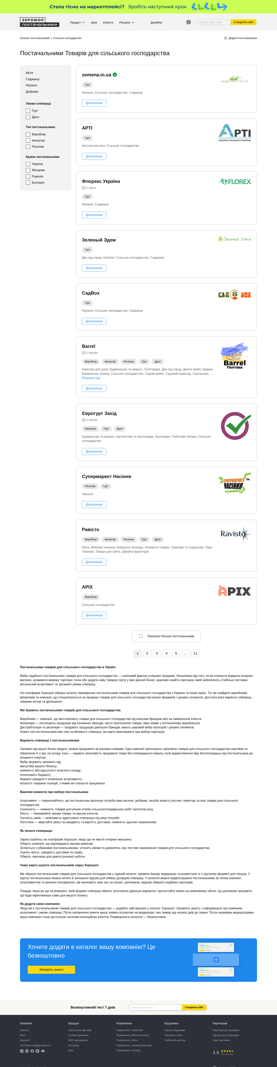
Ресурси (126, 22)
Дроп (35, 117)
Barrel (88, 346)
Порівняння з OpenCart (129, 1030)
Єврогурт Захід (99, 413)
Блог (22, 1035)
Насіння (31, 85)
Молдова (38, 170)
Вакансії (24, 1040)
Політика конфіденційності (35, 1045)
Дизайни (156, 22)
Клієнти (108, 22)
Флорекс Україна (101, 181)
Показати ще (91, 378)
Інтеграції (73, 1045)
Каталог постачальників (35, 38)
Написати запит (173, 1035)
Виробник (39, 134)
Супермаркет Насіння (106, 476)
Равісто (90, 529)
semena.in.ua (97, 74)
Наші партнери (221, 1040)
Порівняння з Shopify (128, 1050)
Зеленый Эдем (99, 239)
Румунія (37, 176)
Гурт (35, 110)
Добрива (32, 91)
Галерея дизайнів (78, 1035)
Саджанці (32, 79)
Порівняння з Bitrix (127, 1040)
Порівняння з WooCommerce (132, 1035)
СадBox (91, 293)
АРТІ (87, 128)
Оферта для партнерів (226, 1035)
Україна (37, 164)
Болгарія (38, 182)
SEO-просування (78, 1040)
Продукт (77, 22)
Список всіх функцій (79, 1030)
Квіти (29, 72)
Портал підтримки (174, 1030)
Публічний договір (174, 1040)
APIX (87, 587)
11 (195, 653)
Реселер (38, 146)
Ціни (94, 22)
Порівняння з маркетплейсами (134, 1045)
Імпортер (38, 140)
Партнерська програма (226, 1030)
